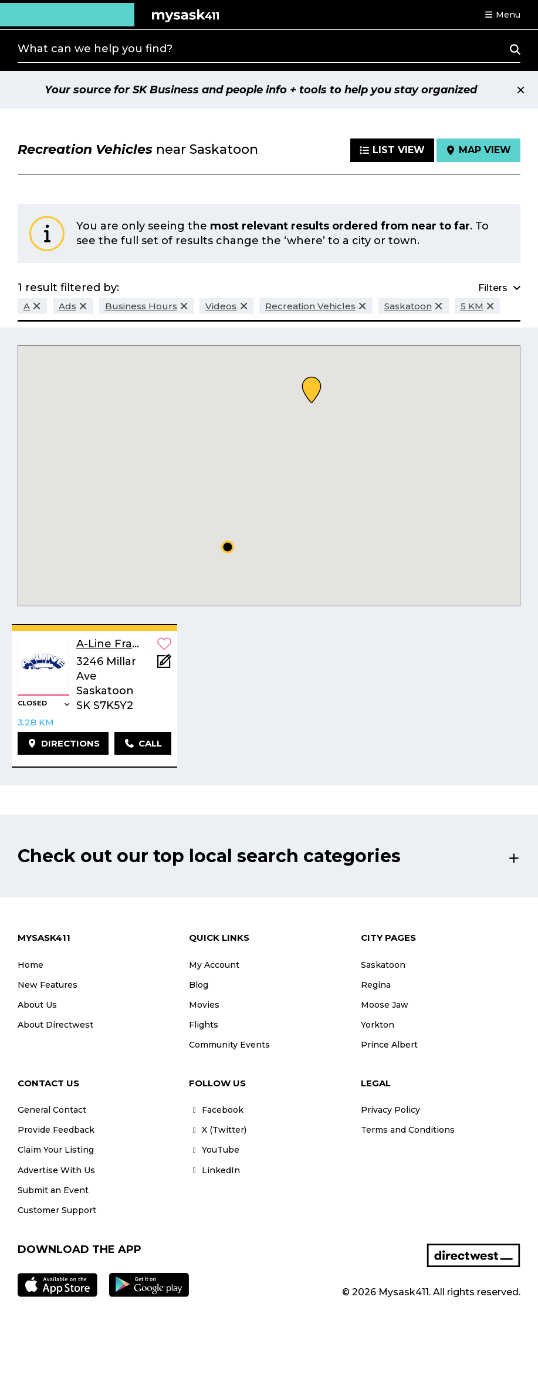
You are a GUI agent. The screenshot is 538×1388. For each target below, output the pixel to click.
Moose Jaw (384, 1004)
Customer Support (57, 1210)
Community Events (229, 1044)
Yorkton (377, 1024)
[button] (502, 14)
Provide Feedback (56, 1129)
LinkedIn (214, 1170)
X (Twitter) (217, 1129)
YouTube (214, 1149)
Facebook (216, 1110)
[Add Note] (164, 664)
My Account (214, 965)
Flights (203, 1024)
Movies (204, 1004)
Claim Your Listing (56, 1149)
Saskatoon (383, 965)
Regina (376, 985)
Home (30, 965)
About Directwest (55, 1024)
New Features (47, 985)
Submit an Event (53, 1190)
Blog (198, 985)
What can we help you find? (95, 48)
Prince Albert (389, 1044)
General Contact (52, 1110)
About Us (37, 1004)
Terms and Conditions (408, 1129)
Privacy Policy (390, 1110)
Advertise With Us (56, 1170)
